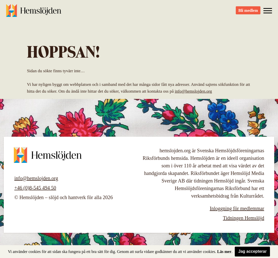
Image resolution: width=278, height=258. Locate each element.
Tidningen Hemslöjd (243, 218)
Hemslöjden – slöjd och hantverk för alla (33, 12)
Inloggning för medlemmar (237, 208)
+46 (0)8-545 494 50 (35, 188)
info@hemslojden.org (193, 91)
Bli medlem (248, 13)
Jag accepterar (252, 251)
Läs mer (224, 251)
